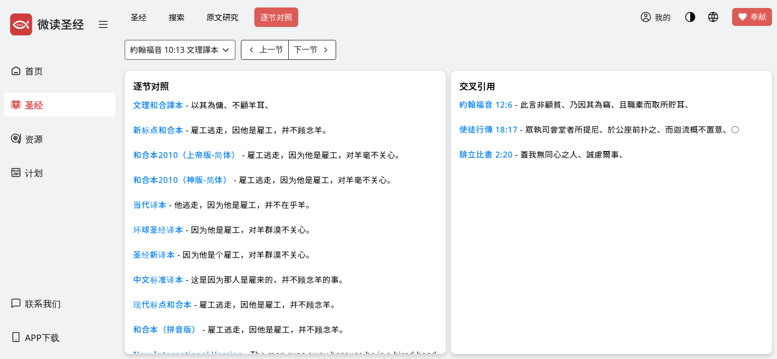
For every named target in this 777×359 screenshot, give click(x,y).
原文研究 (222, 17)
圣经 (139, 17)
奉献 (752, 17)
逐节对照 (276, 17)
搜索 (177, 17)
